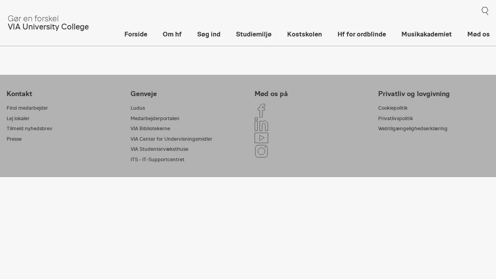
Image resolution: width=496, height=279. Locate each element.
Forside (135, 34)
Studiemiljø (254, 34)
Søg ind (208, 34)
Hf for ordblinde (362, 34)
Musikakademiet (426, 34)
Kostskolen (304, 34)
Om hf (172, 34)
